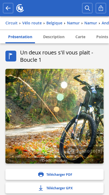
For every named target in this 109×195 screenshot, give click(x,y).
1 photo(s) (84, 150)
